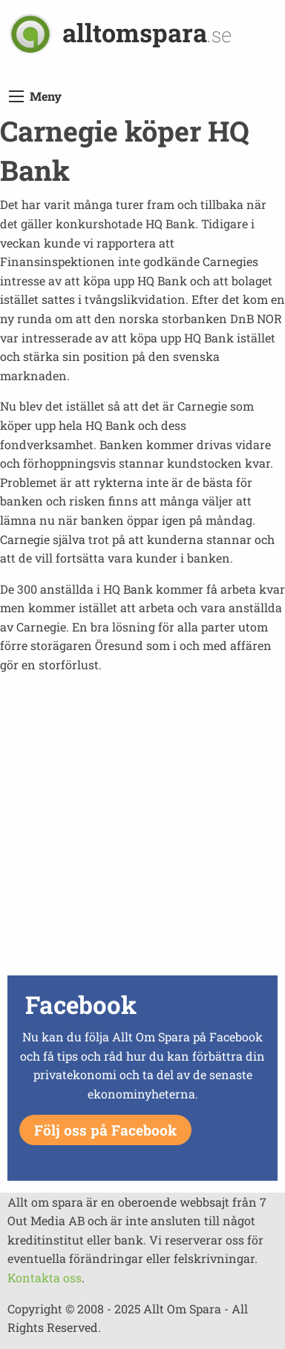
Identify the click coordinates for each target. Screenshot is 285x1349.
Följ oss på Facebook (105, 1130)
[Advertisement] (142, 828)
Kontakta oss (44, 1277)
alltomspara (147, 32)
